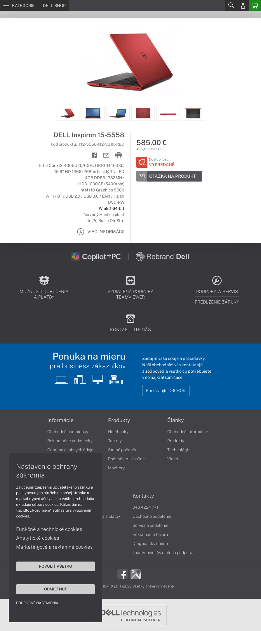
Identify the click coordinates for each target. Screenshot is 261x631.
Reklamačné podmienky (70, 440)
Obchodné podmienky (67, 431)
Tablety (115, 440)
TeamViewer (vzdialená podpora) (163, 552)
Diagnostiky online (150, 543)
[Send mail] (106, 155)
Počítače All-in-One (126, 458)
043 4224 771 (145, 507)
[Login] (243, 5)
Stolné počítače (123, 449)
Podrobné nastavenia (37, 603)
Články (175, 420)
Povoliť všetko (55, 566)
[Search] (231, 5)
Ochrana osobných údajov (71, 449)
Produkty (119, 420)
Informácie (60, 420)
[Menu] (19, 5)
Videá (172, 458)
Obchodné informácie (187, 431)
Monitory (116, 468)
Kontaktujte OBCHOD (166, 390)
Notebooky (118, 431)
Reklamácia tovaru (150, 534)
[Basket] (255, 5)
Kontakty (143, 495)
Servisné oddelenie (150, 525)
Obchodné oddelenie (152, 516)
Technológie (179, 449)
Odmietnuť (55, 589)
